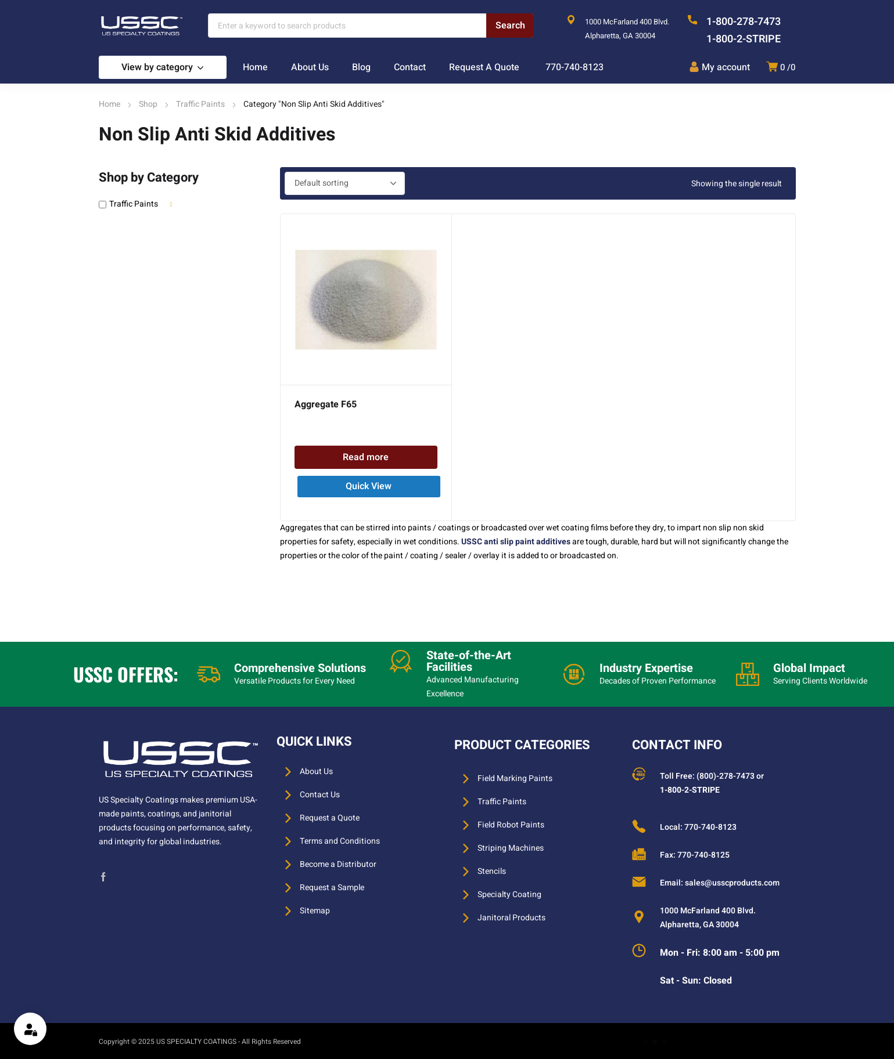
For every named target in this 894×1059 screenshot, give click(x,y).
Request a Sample (332, 887)
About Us (316, 771)
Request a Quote (330, 818)
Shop (148, 104)
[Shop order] (345, 183)
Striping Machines (510, 848)
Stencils (491, 871)
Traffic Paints (200, 104)
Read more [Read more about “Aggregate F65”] (366, 457)
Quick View (369, 486)
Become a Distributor (338, 864)
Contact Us (320, 795)
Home (109, 104)
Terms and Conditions (340, 841)
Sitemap (315, 911)
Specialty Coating (509, 894)
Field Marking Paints (514, 778)
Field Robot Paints (510, 825)
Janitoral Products (511, 918)
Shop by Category (149, 177)
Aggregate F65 (326, 404)
